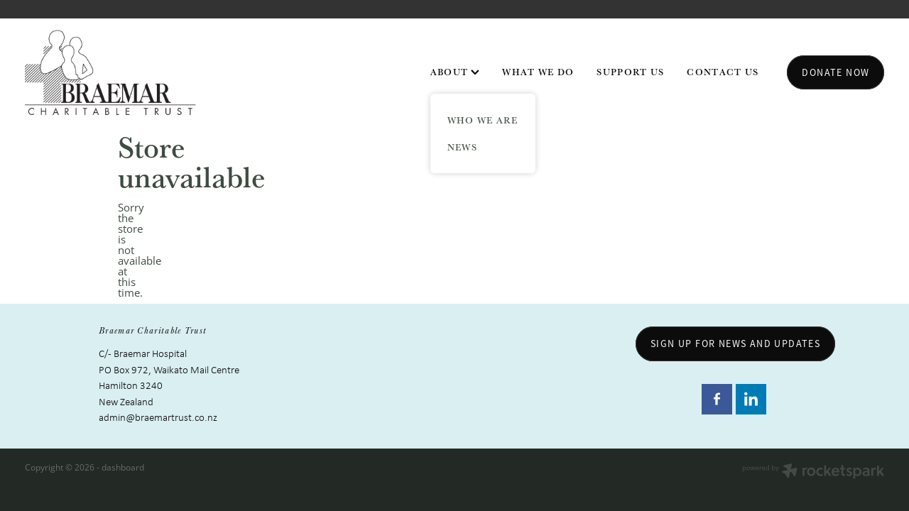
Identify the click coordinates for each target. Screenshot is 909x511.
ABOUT (455, 71)
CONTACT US (722, 71)
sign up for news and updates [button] (735, 343)
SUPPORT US (630, 71)
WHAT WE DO (538, 71)
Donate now (835, 72)
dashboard (123, 467)
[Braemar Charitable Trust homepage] (111, 72)
